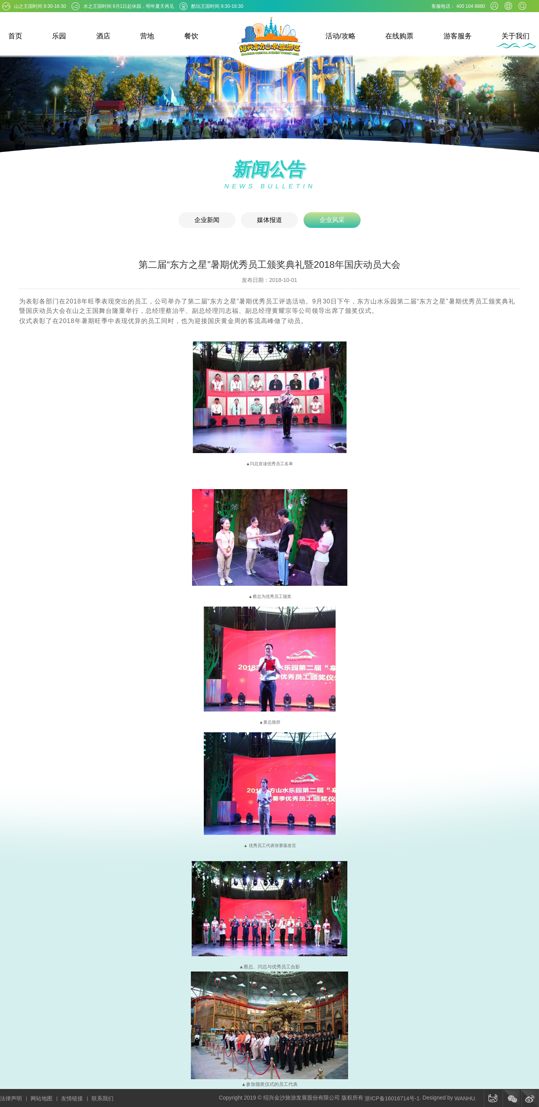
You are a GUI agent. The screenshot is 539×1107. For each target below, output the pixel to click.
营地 (147, 36)
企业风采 (332, 220)
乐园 (59, 36)
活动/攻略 (340, 36)
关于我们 (515, 36)
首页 (15, 36)
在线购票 (399, 36)
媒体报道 (269, 220)
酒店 (103, 36)
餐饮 (191, 36)
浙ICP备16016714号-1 (392, 1098)
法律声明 (11, 1098)
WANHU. (465, 1098)
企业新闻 (206, 220)
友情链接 (72, 1098)
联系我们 (102, 1098)
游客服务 (458, 36)
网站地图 (41, 1098)
